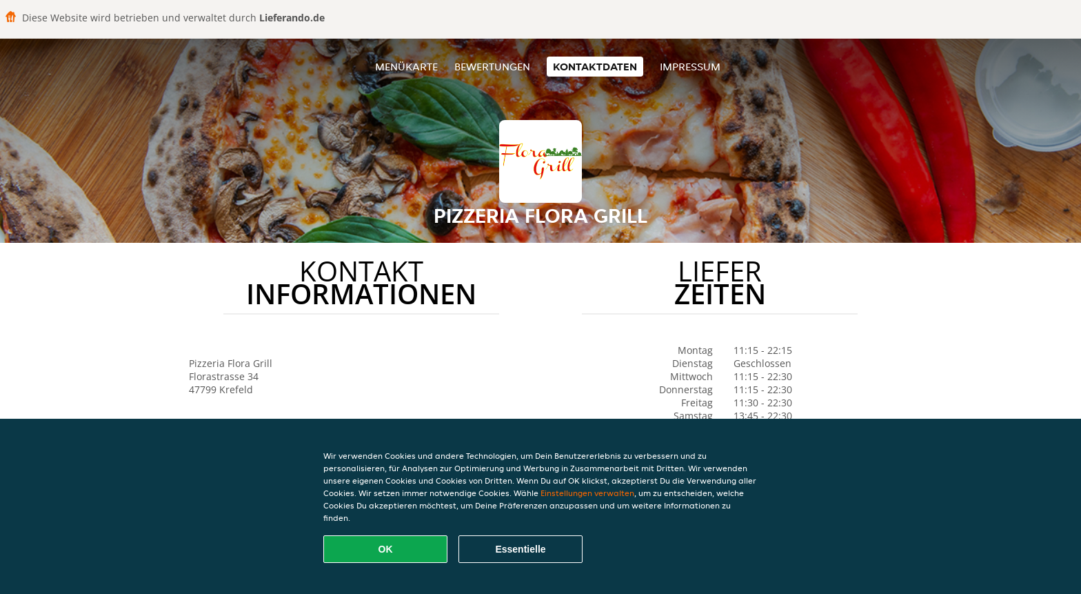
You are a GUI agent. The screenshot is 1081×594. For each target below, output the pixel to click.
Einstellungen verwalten (587, 493)
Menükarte (406, 66)
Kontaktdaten (595, 66)
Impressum (690, 66)
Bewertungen (492, 66)
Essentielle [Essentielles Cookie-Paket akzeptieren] (520, 549)
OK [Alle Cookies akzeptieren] (385, 549)
